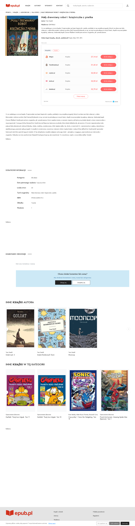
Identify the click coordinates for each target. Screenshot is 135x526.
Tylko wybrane (114, 523)
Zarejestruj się (81, 283)
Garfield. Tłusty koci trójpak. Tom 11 (18, 417)
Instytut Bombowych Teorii (45, 355)
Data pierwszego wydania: (26, 183)
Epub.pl (8, 12)
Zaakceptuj (125, 523)
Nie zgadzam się (102, 523)
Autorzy (37, 6)
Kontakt (59, 6)
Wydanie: (20, 208)
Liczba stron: (21, 188)
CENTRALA (52, 25)
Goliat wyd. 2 (10, 355)
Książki (27, 6)
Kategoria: (21, 178)
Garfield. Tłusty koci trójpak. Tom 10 (49, 417)
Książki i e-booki (58, 512)
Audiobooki (25, 12)
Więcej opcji (51, 523)
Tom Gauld (49, 21)
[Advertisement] (56, 154)
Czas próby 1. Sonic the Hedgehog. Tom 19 (82, 418)
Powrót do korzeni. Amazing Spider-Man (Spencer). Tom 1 (113, 418)
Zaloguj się (63, 283)
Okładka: (20, 203)
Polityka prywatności (99, 512)
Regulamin (96, 516)
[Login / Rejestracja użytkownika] (127, 5)
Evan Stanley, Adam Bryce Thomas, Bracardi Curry (83, 415)
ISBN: (19, 198)
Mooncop (71, 355)
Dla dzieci (35, 12)
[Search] (68, 6)
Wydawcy (48, 6)
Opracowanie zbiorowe (12, 415)
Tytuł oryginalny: (23, 193)
